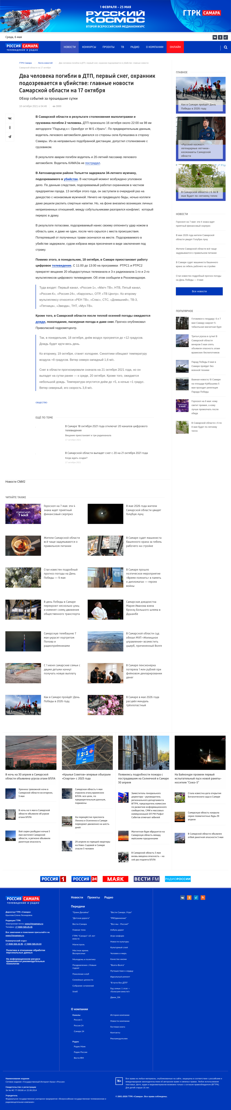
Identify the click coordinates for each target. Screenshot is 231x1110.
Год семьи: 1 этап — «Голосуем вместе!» (120, 990)
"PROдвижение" (118, 918)
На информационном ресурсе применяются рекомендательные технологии (25, 961)
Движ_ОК (115, 997)
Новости (70, 47)
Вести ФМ (79, 1057)
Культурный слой (119, 947)
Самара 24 (79, 1031)
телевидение (61, 265)
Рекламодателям (118, 1038)
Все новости (199, 284)
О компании (154, 47)
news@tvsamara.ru (34, 924)
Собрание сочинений (83, 985)
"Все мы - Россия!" (119, 924)
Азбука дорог (117, 929)
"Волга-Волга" (117, 965)
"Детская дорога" (81, 918)
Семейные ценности (83, 979)
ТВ (122, 47)
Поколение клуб (81, 974)
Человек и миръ (118, 953)
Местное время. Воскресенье (81, 952)
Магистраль (79, 944)
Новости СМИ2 (15, 481)
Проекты (108, 47)
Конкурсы (89, 47)
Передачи (78, 906)
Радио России (80, 1052)
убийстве (71, 179)
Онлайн (175, 47)
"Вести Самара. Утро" (121, 912)
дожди (40, 322)
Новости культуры (119, 941)
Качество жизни (118, 959)
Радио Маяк (80, 1046)
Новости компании (119, 1021)
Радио (134, 47)
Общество (41, 402)
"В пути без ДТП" (119, 982)
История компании (119, 1015)
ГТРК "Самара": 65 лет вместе (84, 937)
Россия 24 (79, 1025)
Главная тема (79, 929)
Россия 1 (78, 1019)
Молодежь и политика (84, 959)
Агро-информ (117, 935)
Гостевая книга (117, 1026)
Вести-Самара (80, 924)
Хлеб (75, 991)
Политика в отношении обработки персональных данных (25, 951)
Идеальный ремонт (120, 976)
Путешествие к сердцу (121, 970)
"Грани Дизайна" (81, 912)
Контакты (115, 1032)
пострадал (92, 163)
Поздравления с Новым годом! (84, 966)
